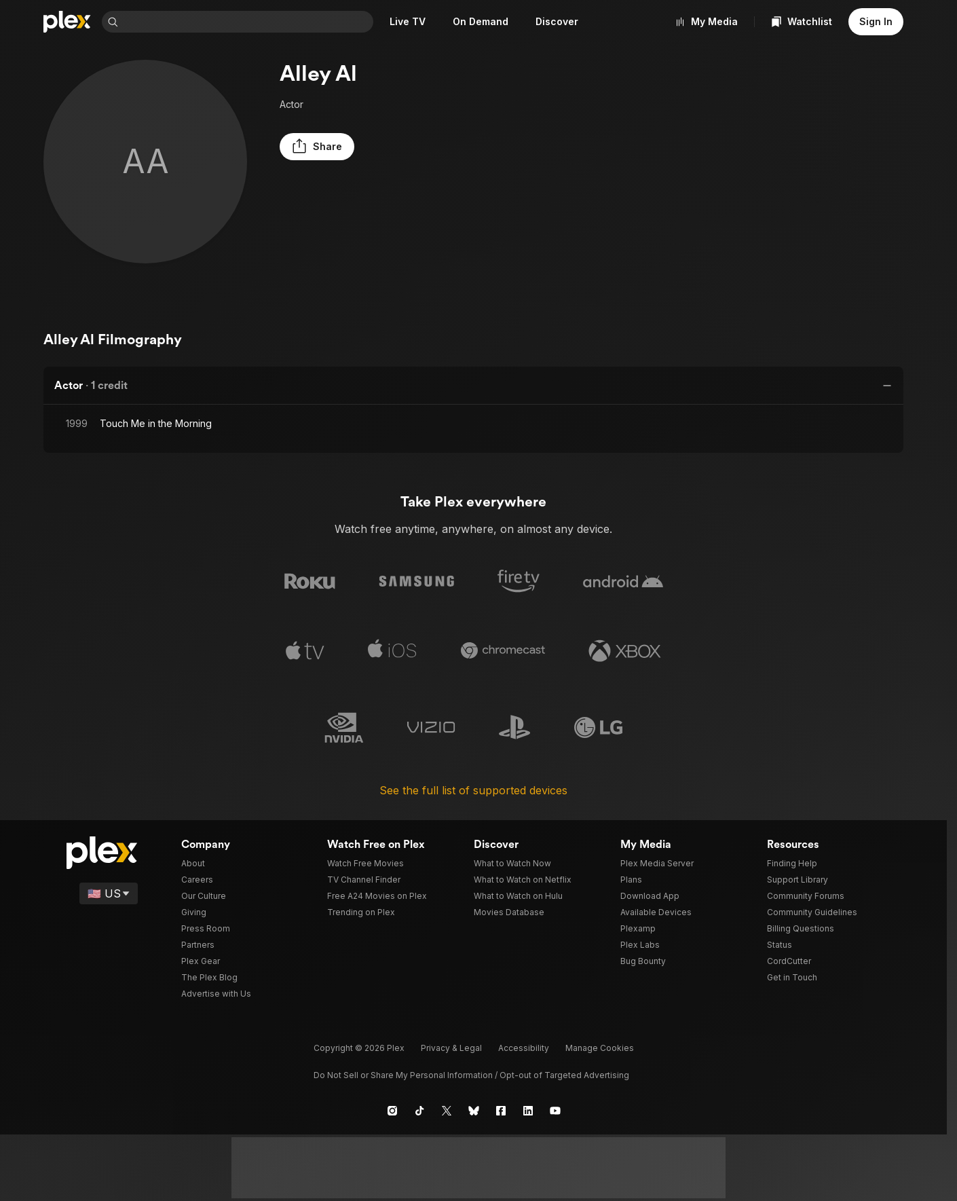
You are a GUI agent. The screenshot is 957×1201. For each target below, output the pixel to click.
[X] (446, 1110)
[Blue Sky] (473, 1110)
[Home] (67, 21)
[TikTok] (419, 1110)
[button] (314, 146)
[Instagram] (392, 1110)
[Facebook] (500, 1110)
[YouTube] (555, 1110)
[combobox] (248, 22)
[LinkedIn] (528, 1110)
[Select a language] (109, 893)
